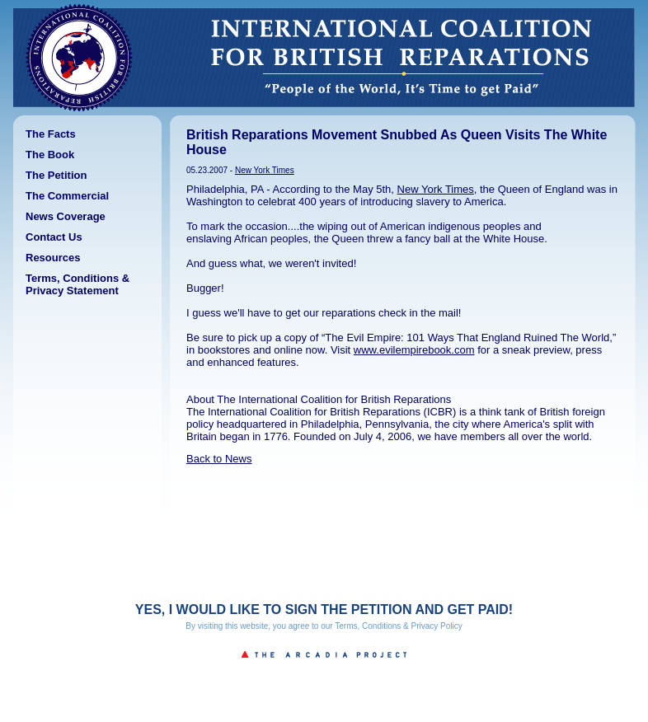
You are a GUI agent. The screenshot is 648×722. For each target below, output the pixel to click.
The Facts (51, 134)
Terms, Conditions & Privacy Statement (77, 284)
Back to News (218, 458)
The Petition (56, 175)
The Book (50, 154)
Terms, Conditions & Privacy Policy (399, 626)
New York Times (264, 170)
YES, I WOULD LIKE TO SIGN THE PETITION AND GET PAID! (324, 609)
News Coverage (66, 216)
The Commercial (67, 196)
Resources (53, 257)
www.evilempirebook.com (414, 350)
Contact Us (54, 237)
